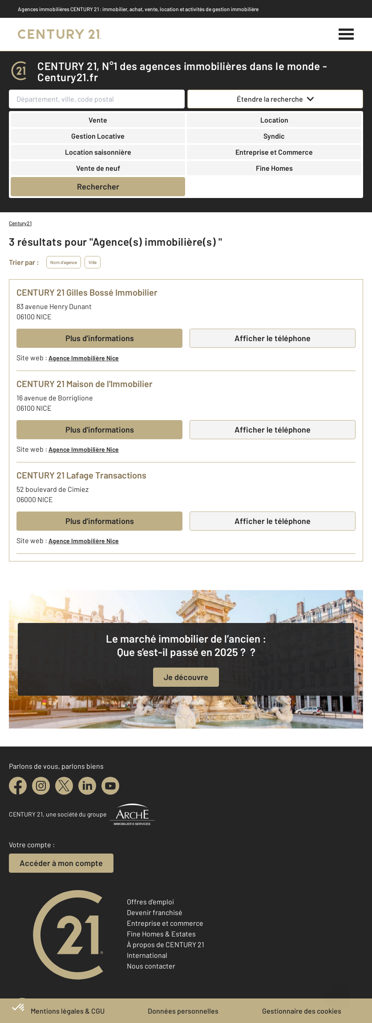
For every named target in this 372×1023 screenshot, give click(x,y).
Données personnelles (183, 1010)
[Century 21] (59, 34)
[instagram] (41, 786)
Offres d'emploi (150, 901)
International (147, 955)
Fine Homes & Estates (161, 933)
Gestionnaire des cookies (301, 1010)
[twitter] (64, 786)
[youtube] (110, 786)
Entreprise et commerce (165, 923)
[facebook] (18, 786)
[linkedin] (87, 786)
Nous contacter (151, 965)
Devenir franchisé (154, 912)
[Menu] (346, 34)
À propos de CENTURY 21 (165, 944)
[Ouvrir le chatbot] (336, 990)
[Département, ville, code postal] (97, 99)
